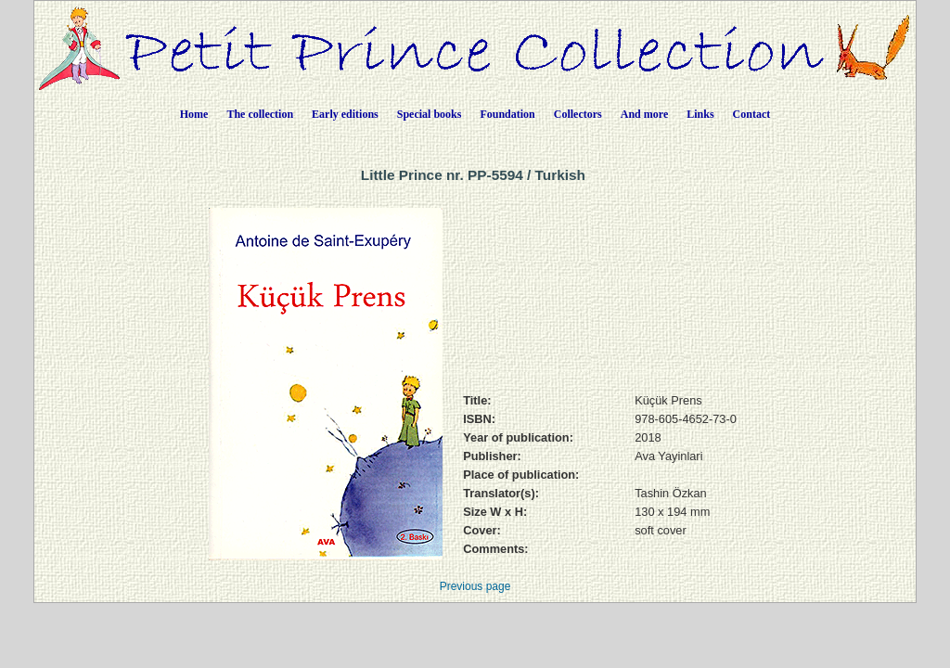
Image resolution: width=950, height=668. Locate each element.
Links (700, 114)
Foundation (507, 114)
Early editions (345, 114)
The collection (259, 114)
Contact (752, 114)
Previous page (475, 586)
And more (644, 114)
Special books (429, 114)
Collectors (578, 114)
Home (194, 114)
